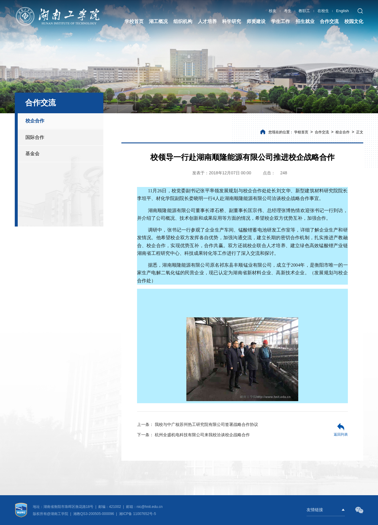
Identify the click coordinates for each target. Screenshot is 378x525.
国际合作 (34, 137)
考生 (287, 10)
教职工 (304, 10)
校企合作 (34, 120)
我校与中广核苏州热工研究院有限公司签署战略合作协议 (197, 424)
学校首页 (301, 132)
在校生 (323, 10)
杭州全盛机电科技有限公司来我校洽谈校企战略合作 (193, 434)
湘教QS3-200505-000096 (94, 514)
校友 (272, 10)
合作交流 (322, 132)
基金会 (32, 153)
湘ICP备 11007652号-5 (137, 514)
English (342, 10)
